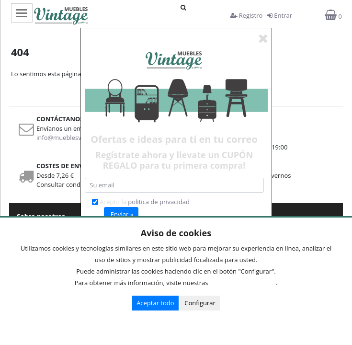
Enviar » (122, 214)
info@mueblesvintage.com (75, 137)
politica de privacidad (159, 201)
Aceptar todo (155, 303)
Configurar (200, 303)
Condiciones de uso (244, 282)
